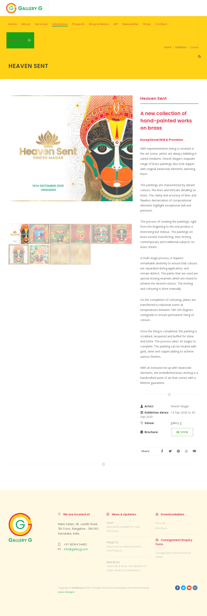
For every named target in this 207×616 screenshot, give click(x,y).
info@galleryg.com (76, 549)
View (182, 432)
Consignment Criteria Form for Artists (173, 555)
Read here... (134, 570)
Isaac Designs (66, 592)
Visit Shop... (113, 531)
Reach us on (19, 40)
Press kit (160, 523)
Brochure (161, 528)
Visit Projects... (115, 550)
